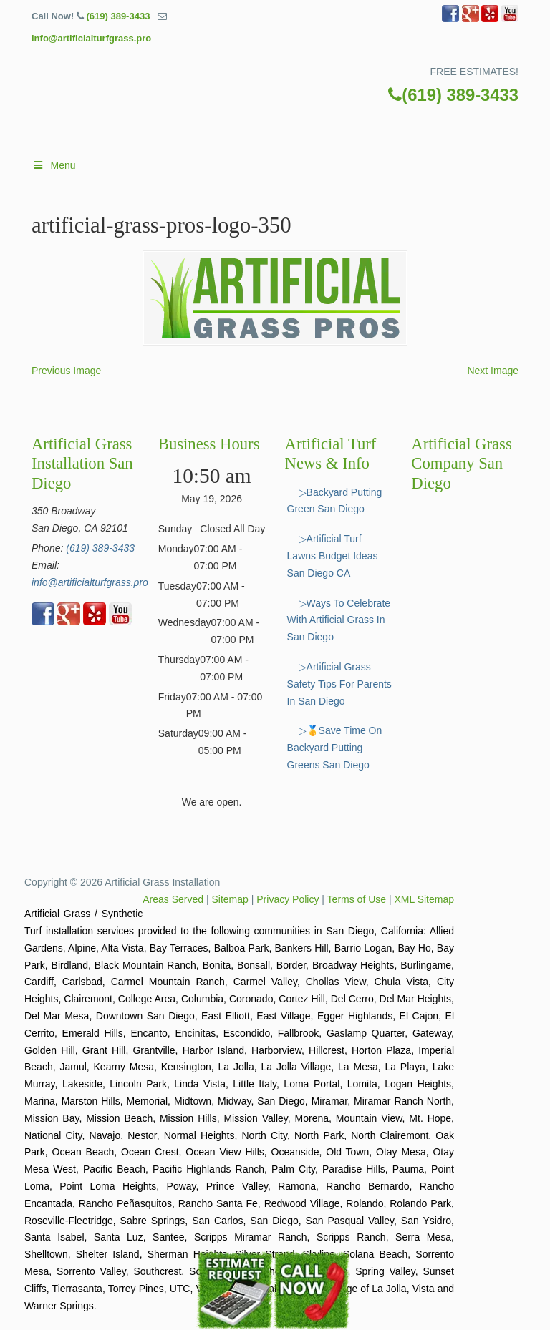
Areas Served (173, 899)
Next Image (492, 370)
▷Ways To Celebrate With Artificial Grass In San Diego (339, 620)
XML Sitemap (424, 899)
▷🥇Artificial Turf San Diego (267, 112)
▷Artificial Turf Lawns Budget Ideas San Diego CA (332, 556)
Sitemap (230, 899)
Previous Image (66, 370)
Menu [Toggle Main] (54, 165)
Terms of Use (356, 899)
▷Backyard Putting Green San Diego (334, 500)
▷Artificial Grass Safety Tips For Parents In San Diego (339, 684)
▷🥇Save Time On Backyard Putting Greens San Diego (334, 748)
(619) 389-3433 (118, 16)
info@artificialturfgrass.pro (91, 38)
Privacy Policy (287, 899)
